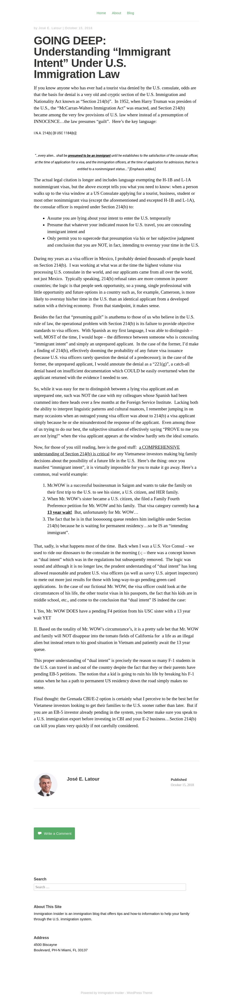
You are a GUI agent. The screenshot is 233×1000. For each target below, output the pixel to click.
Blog (130, 13)
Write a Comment (54, 833)
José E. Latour (50, 28)
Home (101, 13)
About (116, 13)
